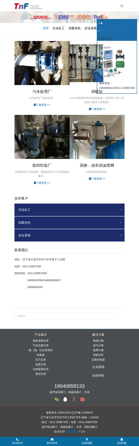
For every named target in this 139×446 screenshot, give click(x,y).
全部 (46, 28)
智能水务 (98, 354)
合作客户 (21, 198)
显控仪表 (40, 373)
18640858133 (69, 386)
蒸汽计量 (98, 345)
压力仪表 (40, 359)
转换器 (41, 354)
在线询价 (98, 375)
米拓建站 (73, 431)
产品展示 (41, 334)
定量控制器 (98, 359)
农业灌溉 (90, 28)
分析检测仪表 (41, 369)
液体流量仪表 (41, 340)
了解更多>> (42, 104)
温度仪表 (40, 364)
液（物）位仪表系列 (41, 350)
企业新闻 (98, 367)
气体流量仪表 (41, 345)
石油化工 (58, 28)
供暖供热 (74, 28)
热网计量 (98, 350)
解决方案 (98, 334)
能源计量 (98, 340)
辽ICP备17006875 (82, 412)
